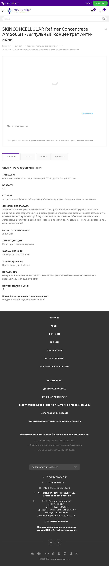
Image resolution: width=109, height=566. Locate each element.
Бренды (54, 342)
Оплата (43, 157)
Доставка (59, 157)
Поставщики (54, 350)
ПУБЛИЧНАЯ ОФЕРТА (57, 521)
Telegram (58, 542)
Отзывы (27, 157)
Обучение (54, 334)
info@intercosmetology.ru (56, 488)
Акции (54, 326)
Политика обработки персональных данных (54, 421)
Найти (103, 18)
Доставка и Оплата (54, 389)
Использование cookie (54, 413)
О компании (54, 381)
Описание (11, 157)
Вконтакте (51, 542)
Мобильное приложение (54, 366)
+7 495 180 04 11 (11, 3)
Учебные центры (54, 358)
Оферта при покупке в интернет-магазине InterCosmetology (54, 405)
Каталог (54, 318)
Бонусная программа (54, 397)
